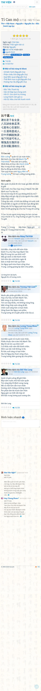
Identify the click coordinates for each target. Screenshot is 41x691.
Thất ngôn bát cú (17, 126)
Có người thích (15, 368)
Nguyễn (13, 128)
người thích (9, 133)
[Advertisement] (20, 33)
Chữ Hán (15, 124)
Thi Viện (6, 2)
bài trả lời (8, 131)
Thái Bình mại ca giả (12, 161)
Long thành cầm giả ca (13, 178)
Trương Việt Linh (28, 409)
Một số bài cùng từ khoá (15, 150)
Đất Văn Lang (26, 492)
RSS (37, 689)
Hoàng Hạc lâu (10, 163)
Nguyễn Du (20, 153)
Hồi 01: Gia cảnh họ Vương (15, 176)
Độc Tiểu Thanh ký (11, 171)
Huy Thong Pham (11, 620)
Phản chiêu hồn (10, 156)
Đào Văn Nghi (9, 595)
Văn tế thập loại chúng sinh (15, 173)
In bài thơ (9, 145)
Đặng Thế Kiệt (26, 358)
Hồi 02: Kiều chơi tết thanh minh (17, 181)
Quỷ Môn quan (10, 158)
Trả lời (8, 143)
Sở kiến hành (9, 153)
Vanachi (13, 186)
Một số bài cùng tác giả (14, 168)
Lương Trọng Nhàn (29, 448)
